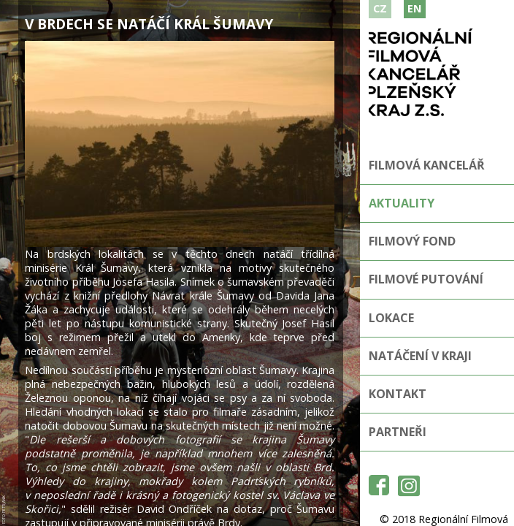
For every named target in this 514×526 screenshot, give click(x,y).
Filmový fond (412, 241)
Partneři (397, 432)
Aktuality (401, 203)
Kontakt (397, 394)
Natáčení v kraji (420, 356)
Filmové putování (426, 279)
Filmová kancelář (427, 165)
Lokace (391, 318)
